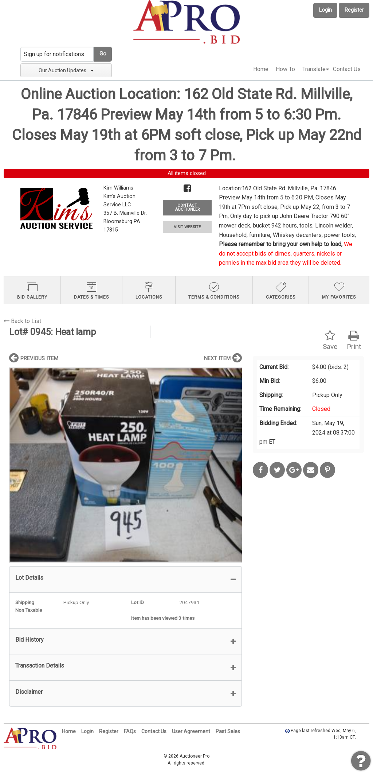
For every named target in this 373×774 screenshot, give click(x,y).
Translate (314, 69)
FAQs (130, 731)
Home (260, 69)
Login (325, 10)
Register (354, 10)
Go (102, 54)
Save (330, 340)
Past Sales (228, 731)
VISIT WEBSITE (187, 227)
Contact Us (347, 69)
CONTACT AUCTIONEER (187, 207)
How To (285, 69)
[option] (125, 465)
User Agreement (191, 731)
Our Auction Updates (66, 70)
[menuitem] (261, 69)
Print (354, 340)
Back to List (22, 321)
